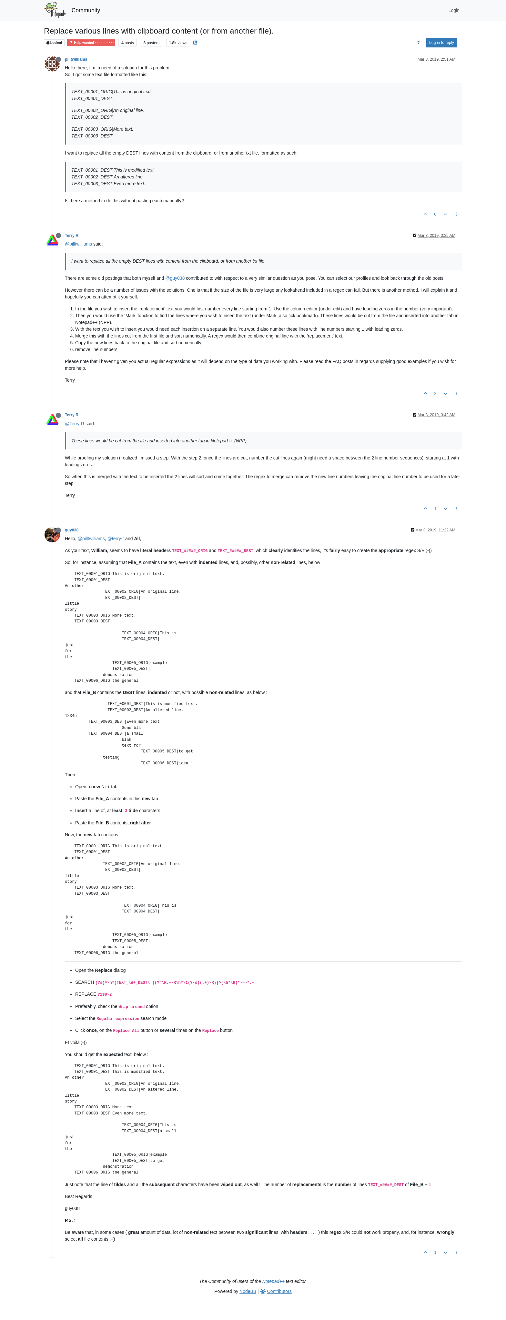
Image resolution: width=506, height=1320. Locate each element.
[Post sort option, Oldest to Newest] (418, 42)
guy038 (71, 530)
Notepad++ (273, 1281)
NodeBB (247, 1291)
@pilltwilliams (78, 244)
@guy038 (175, 278)
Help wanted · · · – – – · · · (91, 43)
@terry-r (115, 538)
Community (86, 10)
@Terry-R (74, 423)
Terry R (71, 235)
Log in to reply (441, 42)
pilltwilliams (76, 59)
